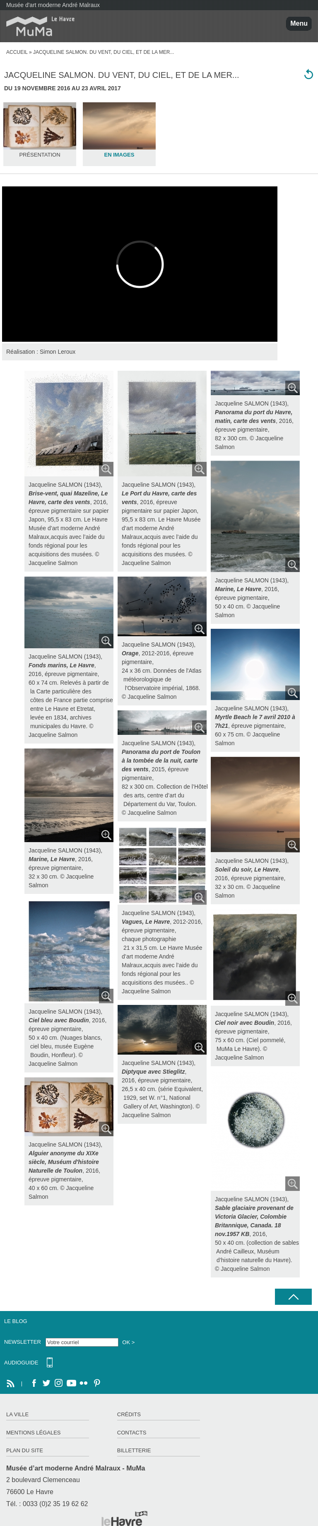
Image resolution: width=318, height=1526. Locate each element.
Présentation (39, 155)
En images (119, 155)
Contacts (132, 1432)
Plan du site (24, 1450)
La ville (17, 1414)
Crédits (129, 1414)
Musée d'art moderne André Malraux (53, 5)
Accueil (17, 52)
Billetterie (134, 1450)
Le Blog (15, 1321)
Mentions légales (33, 1432)
